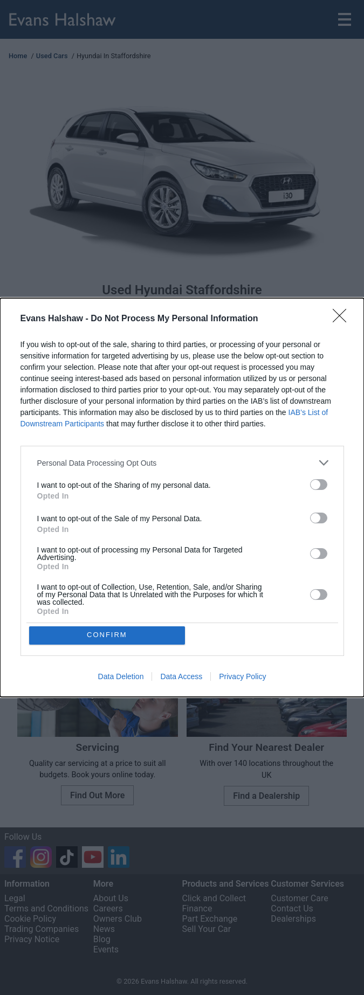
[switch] (318, 484)
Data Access (181, 677)
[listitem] (182, 462)
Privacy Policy (242, 677)
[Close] (343, 318)
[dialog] (182, 497)
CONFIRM (107, 635)
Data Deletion (121, 677)
